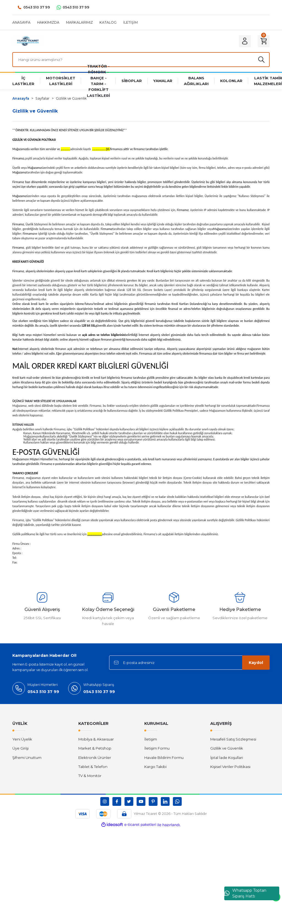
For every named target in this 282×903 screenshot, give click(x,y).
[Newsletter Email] (189, 662)
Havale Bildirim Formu (164, 757)
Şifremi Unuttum (27, 757)
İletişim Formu (157, 748)
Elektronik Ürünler (94, 757)
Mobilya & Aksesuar (96, 739)
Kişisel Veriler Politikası (230, 766)
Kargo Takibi (155, 766)
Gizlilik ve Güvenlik (226, 748)
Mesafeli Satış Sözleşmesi (233, 739)
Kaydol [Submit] (256, 662)
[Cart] (264, 41)
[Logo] (27, 41)
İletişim (150, 739)
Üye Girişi (20, 748)
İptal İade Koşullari (226, 757)
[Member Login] (245, 41)
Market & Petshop (94, 748)
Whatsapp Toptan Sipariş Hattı (245, 893)
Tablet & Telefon (92, 766)
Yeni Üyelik (22, 739)
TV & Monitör (89, 775)
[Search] (141, 59)
